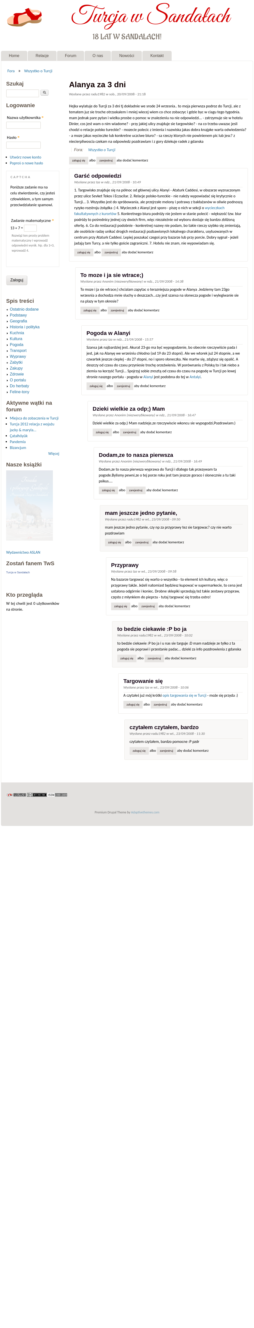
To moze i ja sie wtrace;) (111, 275)
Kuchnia (17, 333)
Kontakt (157, 56)
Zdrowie (17, 374)
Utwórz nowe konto (25, 157)
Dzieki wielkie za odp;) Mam (129, 409)
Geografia (18, 321)
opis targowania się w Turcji (184, 695)
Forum (70, 56)
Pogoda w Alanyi (108, 333)
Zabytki (16, 362)
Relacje (42, 56)
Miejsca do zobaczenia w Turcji (34, 418)
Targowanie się (143, 681)
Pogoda (16, 345)
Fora (11, 70)
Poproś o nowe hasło (26, 163)
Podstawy (18, 315)
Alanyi (148, 377)
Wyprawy (18, 356)
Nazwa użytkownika (25, 117)
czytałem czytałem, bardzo (164, 727)
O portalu (18, 380)
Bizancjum (18, 447)
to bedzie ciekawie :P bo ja (152, 629)
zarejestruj (106, 160)
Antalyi (195, 377)
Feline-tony (19, 392)
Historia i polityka (25, 327)
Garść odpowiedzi (97, 176)
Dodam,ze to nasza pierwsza (136, 455)
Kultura (16, 339)
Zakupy (16, 368)
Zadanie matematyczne (32, 220)
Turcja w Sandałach (150, 16)
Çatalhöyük (19, 435)
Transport (18, 350)
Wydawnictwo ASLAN (23, 552)
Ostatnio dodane (24, 309)
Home (14, 56)
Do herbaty (19, 386)
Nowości (126, 56)
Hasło (13, 137)
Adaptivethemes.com (145, 812)
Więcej (53, 453)
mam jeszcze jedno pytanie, (141, 513)
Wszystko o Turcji (38, 70)
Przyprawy (125, 565)
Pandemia (18, 441)
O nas (97, 56)
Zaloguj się (78, 160)
